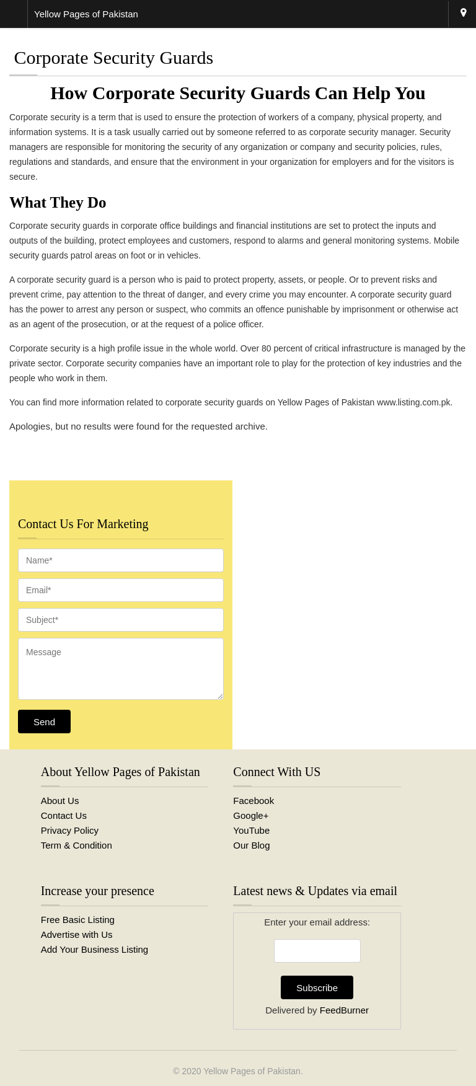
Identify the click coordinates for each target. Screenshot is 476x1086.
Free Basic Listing (78, 919)
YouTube (251, 830)
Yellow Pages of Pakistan (252, 1071)
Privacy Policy (70, 830)
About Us (60, 800)
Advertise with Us (77, 934)
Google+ (250, 815)
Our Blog (251, 845)
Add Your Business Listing (94, 949)
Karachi (463, 14)
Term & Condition (76, 845)
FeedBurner (344, 1010)
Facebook (253, 800)
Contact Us (64, 815)
